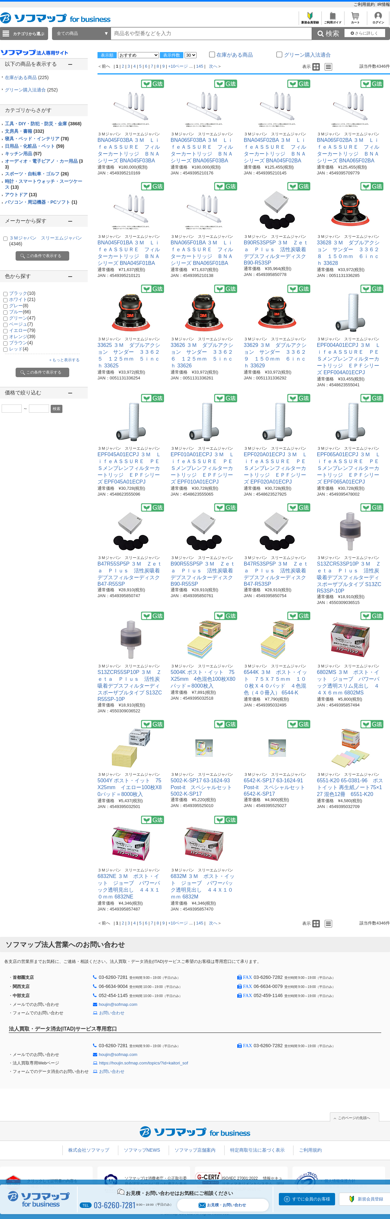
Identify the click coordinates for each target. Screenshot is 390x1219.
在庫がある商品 (27, 77)
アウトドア (21, 194)
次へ (213, 66)
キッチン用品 (23, 153)
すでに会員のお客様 (311, 1199)
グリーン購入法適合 (31, 89)
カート (355, 20)
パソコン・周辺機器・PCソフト (41, 202)
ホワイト (22, 299)
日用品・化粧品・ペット (34, 146)
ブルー (20, 311)
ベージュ (21, 324)
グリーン (22, 318)
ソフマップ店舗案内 (195, 1150)
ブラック (22, 293)
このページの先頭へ (354, 1118)
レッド (18, 348)
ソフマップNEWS (142, 1150)
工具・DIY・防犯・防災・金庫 (43, 123)
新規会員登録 (309, 20)
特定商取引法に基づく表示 (257, 1150)
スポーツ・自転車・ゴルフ (37, 173)
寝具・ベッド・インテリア (37, 138)
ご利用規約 (365, 4)
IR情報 (383, 4)
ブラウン (21, 342)
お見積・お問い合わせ (222, 1205)
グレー (18, 305)
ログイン (378, 20)
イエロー (22, 330)
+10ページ (178, 66)
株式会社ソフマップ (88, 1150)
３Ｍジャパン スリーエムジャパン (129, 134)
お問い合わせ (111, 1012)
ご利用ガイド (332, 20)
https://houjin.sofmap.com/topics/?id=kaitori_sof (143, 1063)
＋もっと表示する (64, 360)
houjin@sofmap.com (118, 1004)
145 (199, 66)
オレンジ (22, 336)
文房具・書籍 (24, 131)
